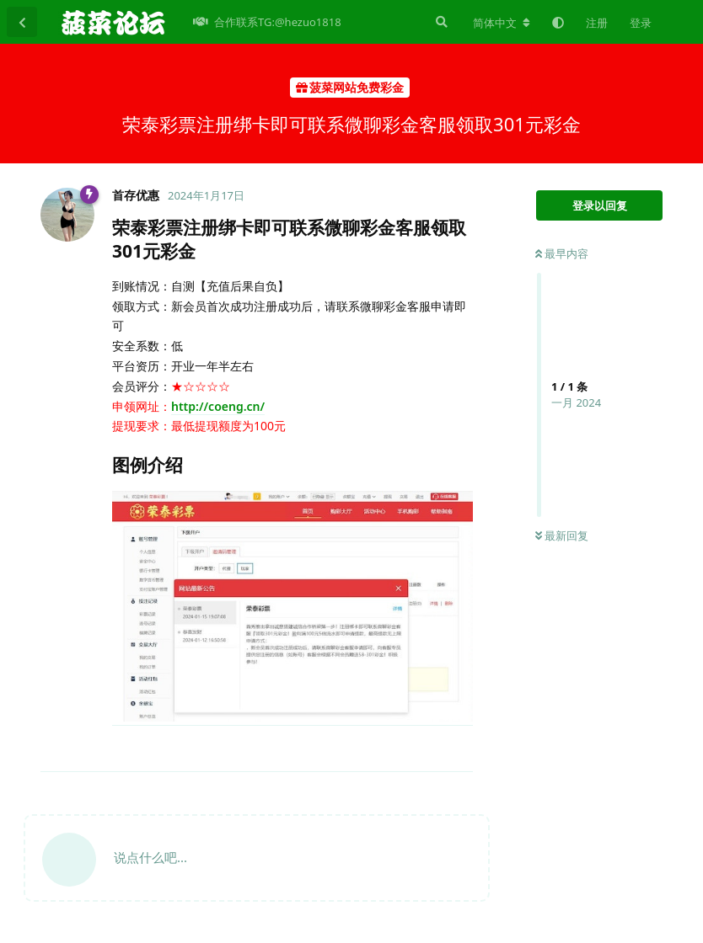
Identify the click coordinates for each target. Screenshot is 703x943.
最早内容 (561, 253)
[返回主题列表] (22, 22)
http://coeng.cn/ (218, 406)
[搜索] (440, 22)
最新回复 (561, 535)
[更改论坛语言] (501, 23)
